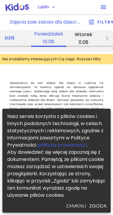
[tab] (48, 38)
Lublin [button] (43, 7)
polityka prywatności (62, 145)
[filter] (101, 22)
